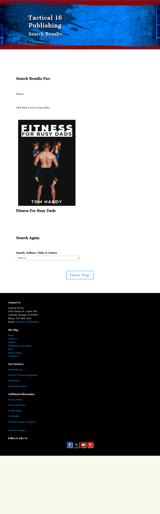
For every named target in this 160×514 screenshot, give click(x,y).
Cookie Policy (15, 410)
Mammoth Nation (17, 386)
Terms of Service (17, 405)
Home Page (80, 275)
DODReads (13, 380)
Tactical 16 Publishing (27, 322)
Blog (10, 349)
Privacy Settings (16, 430)
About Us (13, 338)
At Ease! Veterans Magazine (23, 375)
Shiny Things (15, 352)
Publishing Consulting (19, 345)
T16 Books (13, 416)
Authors (12, 342)
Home (11, 335)
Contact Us (13, 356)
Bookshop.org (15, 369)
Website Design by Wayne (22, 421)
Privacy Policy (15, 399)
